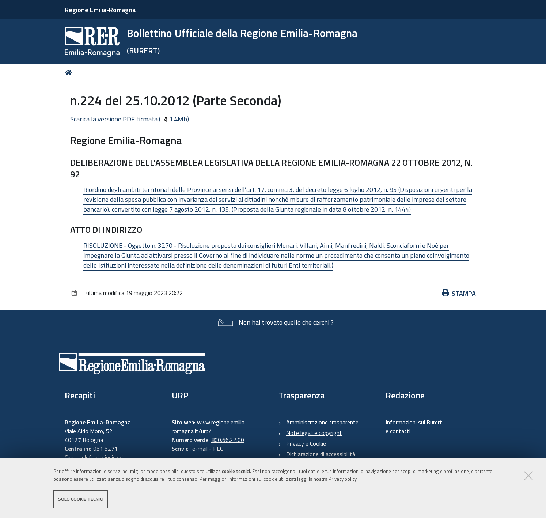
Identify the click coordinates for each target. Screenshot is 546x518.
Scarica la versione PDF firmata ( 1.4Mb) (129, 119)
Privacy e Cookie (306, 443)
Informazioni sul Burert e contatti (414, 426)
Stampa (459, 293)
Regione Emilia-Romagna (100, 10)
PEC (218, 448)
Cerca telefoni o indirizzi (94, 457)
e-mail (200, 448)
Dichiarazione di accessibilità (320, 454)
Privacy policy (343, 479)
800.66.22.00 (227, 439)
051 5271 (105, 448)
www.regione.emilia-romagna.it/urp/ (209, 426)
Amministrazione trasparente (322, 422)
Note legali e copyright (314, 432)
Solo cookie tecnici (80, 499)
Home (70, 72)
